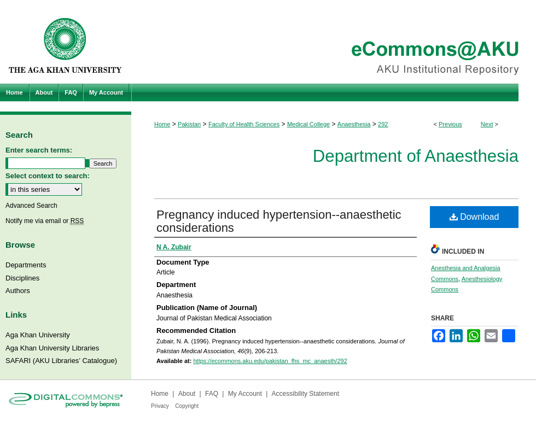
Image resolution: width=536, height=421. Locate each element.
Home (162, 124)
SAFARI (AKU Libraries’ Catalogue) (61, 360)
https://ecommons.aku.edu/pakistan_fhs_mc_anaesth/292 (270, 361)
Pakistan (189, 124)
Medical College (308, 124)
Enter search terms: (38, 150)
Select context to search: (47, 176)
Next (487, 124)
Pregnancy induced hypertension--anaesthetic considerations (278, 221)
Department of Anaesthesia (415, 156)
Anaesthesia (354, 124)
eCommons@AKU (333, 42)
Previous (450, 124)
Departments (25, 265)
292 (383, 124)
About (186, 393)
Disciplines (22, 278)
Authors (17, 290)
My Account (245, 393)
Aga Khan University (37, 335)
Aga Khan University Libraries (52, 348)
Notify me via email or (44, 221)
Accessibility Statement (305, 393)
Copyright (187, 406)
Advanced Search (31, 205)
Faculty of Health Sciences (243, 124)
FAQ (211, 393)
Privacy (160, 406)
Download (474, 216)
